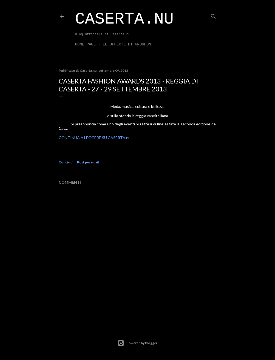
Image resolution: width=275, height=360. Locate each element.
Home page (85, 44)
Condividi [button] (66, 162)
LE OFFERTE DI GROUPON (127, 44)
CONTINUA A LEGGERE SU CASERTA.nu (95, 137)
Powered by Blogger (137, 343)
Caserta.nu (124, 19)
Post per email (88, 162)
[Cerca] (213, 15)
